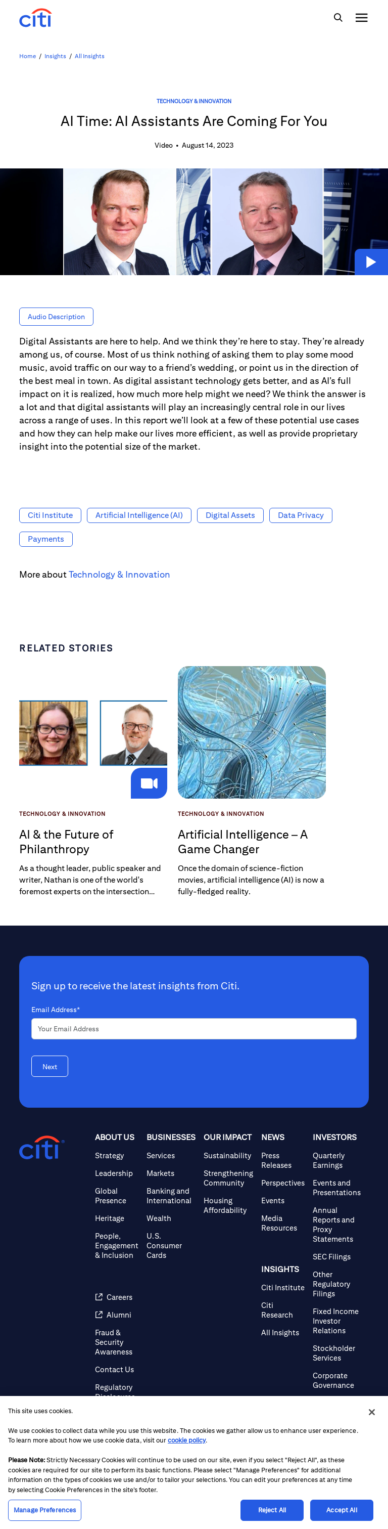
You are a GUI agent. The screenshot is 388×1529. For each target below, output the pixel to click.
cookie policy (187, 1440)
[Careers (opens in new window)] (116, 1297)
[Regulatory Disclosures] (116, 1392)
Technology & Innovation (194, 101)
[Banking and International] (171, 1195)
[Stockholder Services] (337, 1353)
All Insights (90, 56)
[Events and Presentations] (337, 1187)
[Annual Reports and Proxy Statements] (337, 1224)
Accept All (341, 1510)
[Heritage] (116, 1218)
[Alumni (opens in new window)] (116, 1315)
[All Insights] (283, 1332)
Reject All (272, 1510)
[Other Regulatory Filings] (337, 1284)
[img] (338, 17)
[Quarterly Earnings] (337, 1160)
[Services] (171, 1155)
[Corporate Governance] (337, 1380)
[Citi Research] (283, 1310)
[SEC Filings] (337, 1256)
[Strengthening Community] (228, 1178)
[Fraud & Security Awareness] (116, 1342)
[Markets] (171, 1173)
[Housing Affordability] (228, 1205)
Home (27, 56)
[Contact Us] (116, 1369)
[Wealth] (171, 1218)
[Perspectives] (283, 1183)
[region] (194, 1462)
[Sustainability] (228, 1155)
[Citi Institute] (283, 1287)
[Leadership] (116, 1173)
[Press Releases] (283, 1160)
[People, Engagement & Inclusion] (116, 1245)
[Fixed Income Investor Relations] (337, 1320)
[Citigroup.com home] (42, 1147)
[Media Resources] (283, 1223)
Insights (55, 56)
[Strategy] (116, 1155)
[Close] (372, 1412)
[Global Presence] (116, 1195)
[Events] (283, 1200)
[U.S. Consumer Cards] (171, 1245)
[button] (371, 262)
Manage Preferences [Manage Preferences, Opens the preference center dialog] (45, 1510)
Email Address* (55, 1010)
